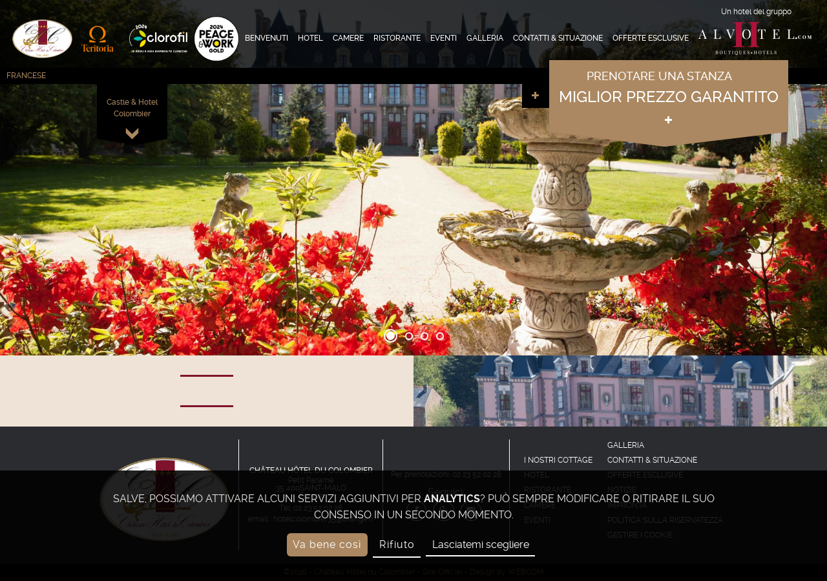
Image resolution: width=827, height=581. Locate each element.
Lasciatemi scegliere (480, 544)
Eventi (443, 38)
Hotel (310, 38)
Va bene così (327, 544)
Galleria (484, 38)
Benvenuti (266, 38)
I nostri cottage (558, 460)
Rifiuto (397, 544)
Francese (26, 75)
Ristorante (397, 38)
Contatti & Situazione (558, 38)
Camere (348, 38)
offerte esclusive (650, 38)
